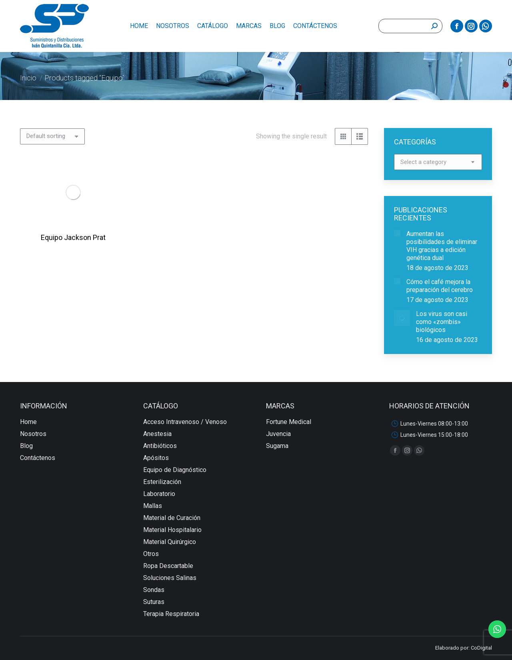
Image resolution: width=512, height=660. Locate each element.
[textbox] (423, 162)
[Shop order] (52, 136)
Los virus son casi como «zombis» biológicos (441, 322)
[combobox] (438, 162)
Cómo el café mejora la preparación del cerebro (439, 286)
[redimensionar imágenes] (397, 233)
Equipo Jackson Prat (80, 246)
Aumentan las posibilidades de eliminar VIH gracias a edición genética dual (441, 246)
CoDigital (481, 648)
